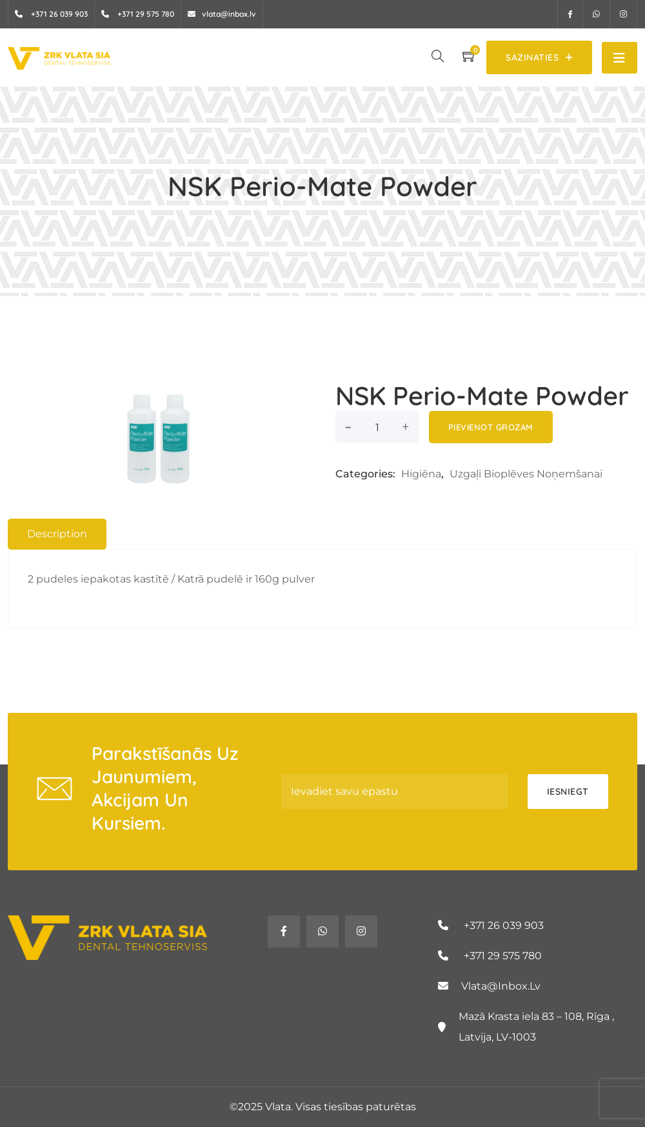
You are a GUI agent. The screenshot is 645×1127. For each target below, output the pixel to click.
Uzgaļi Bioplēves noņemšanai (526, 474)
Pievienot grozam (490, 427)
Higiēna (421, 474)
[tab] (57, 534)
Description (57, 534)
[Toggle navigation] (619, 58)
